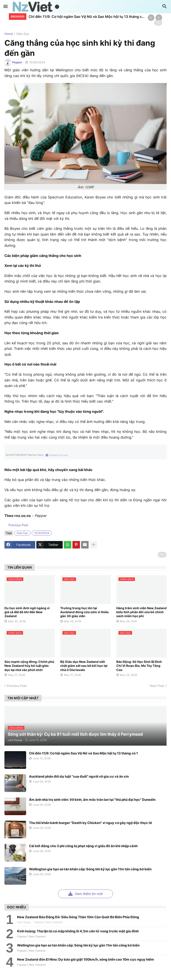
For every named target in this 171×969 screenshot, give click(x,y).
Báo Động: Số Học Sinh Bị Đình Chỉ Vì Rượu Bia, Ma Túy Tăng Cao (139, 665)
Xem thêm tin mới (85, 893)
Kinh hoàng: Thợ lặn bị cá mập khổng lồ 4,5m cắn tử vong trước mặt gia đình (78, 931)
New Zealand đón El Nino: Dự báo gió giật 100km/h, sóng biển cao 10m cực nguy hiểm (85, 959)
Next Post (157, 686)
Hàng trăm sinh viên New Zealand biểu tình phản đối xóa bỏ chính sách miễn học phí (141, 612)
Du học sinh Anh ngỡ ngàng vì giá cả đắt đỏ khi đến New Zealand (27, 612)
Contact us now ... (58, 455)
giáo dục (22, 34)
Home (8, 34)
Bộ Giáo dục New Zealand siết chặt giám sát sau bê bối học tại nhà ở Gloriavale (83, 665)
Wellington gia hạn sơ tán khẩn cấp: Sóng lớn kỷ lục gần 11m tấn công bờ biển (90, 869)
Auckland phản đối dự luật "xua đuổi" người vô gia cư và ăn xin (79, 776)
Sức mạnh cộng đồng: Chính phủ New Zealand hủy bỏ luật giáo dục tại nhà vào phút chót (29, 665)
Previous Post (18, 525)
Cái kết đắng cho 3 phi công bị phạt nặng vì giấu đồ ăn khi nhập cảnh (83, 846)
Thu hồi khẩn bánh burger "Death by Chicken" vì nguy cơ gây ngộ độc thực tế (90, 823)
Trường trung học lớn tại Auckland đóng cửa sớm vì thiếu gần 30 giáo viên (84, 612)
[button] (5, 6)
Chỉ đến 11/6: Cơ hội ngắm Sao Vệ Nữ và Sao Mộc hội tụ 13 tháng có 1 (87, 16)
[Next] (158, 17)
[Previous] (151, 17)
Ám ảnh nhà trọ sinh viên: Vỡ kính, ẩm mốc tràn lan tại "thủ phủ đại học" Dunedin (92, 799)
